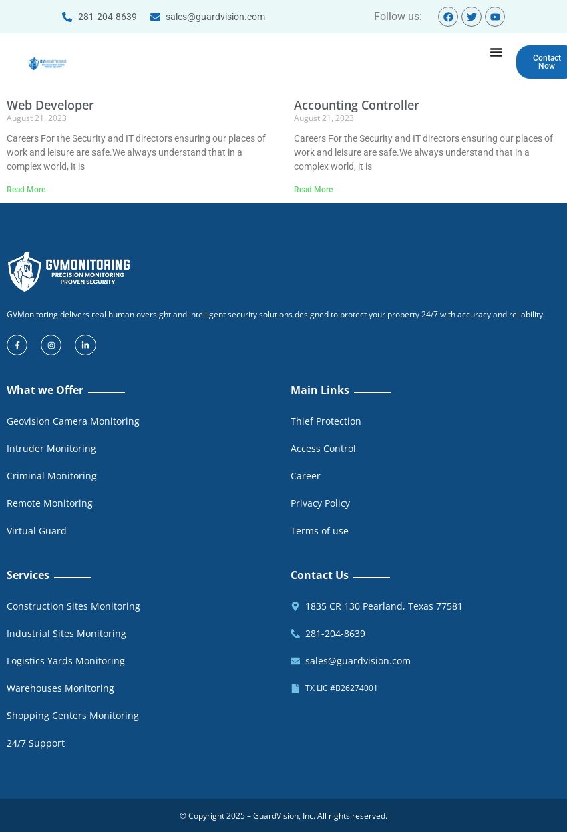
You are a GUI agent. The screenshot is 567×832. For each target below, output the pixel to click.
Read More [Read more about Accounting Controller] (313, 189)
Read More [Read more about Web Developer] (26, 189)
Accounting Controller (356, 105)
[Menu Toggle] (496, 52)
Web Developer (50, 105)
